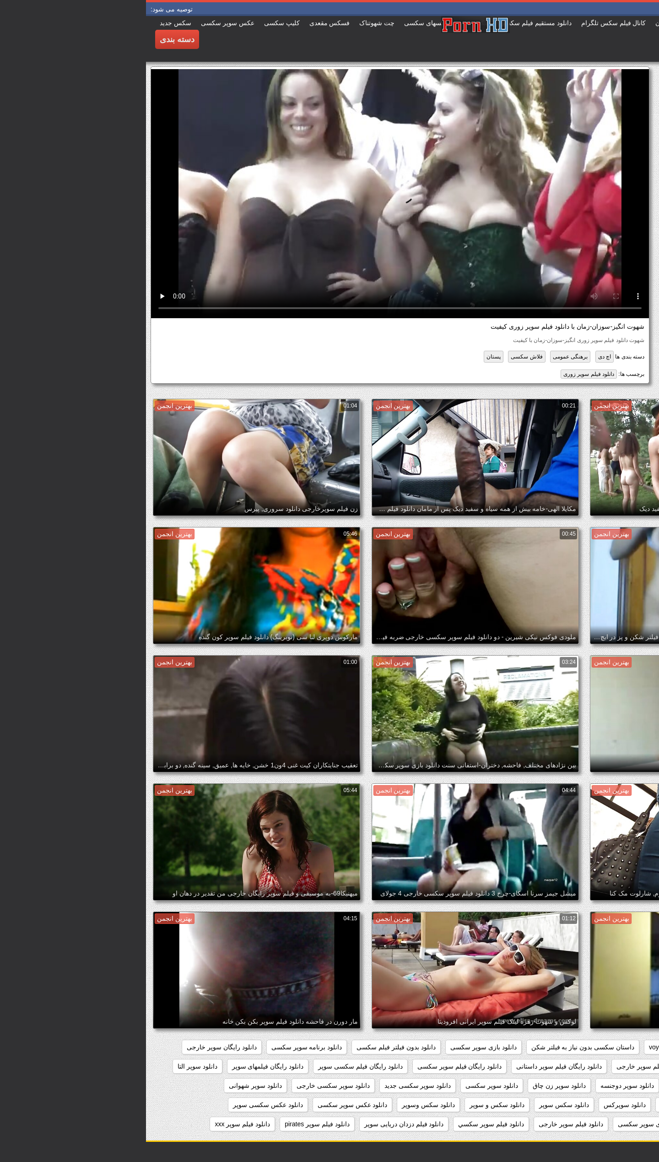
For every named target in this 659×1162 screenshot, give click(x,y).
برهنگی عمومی (424, 356)
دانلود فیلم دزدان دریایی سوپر (258, 1124)
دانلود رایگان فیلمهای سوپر (122, 1066)
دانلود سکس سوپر (418, 1104)
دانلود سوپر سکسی (345, 1085)
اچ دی (458, 356)
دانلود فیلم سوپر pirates (171, 1124)
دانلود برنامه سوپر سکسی (160, 1047)
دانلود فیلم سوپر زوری (442, 374)
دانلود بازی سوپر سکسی (337, 1047)
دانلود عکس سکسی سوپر (122, 1104)
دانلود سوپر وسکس (540, 1104)
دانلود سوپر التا (51, 1066)
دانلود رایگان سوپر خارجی (76, 1047)
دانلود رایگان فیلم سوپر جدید (606, 1066)
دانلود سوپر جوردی (548, 1085)
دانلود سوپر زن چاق (413, 1085)
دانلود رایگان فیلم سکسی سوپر (214, 1066)
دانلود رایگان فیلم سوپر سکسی (313, 1066)
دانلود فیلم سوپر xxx (96, 1124)
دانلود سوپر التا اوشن (616, 1085)
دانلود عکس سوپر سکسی (207, 1104)
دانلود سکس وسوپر (282, 1104)
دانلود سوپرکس (479, 1104)
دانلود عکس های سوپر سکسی (604, 1124)
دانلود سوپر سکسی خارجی (187, 1085)
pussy (583, 1047)
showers (549, 1047)
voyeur (512, 1047)
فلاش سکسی (380, 356)
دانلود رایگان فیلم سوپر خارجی (512, 1066)
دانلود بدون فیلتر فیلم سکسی (250, 1047)
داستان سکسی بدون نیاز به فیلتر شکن (436, 1047)
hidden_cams (626, 1047)
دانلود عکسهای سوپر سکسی (510, 1124)
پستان (347, 356)
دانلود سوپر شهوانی (109, 1085)
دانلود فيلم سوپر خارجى (425, 1124)
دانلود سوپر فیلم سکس (613, 1104)
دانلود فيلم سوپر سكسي (345, 1124)
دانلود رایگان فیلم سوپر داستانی (413, 1066)
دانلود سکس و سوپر (351, 1104)
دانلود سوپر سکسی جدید (271, 1085)
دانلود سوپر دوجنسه (481, 1085)
